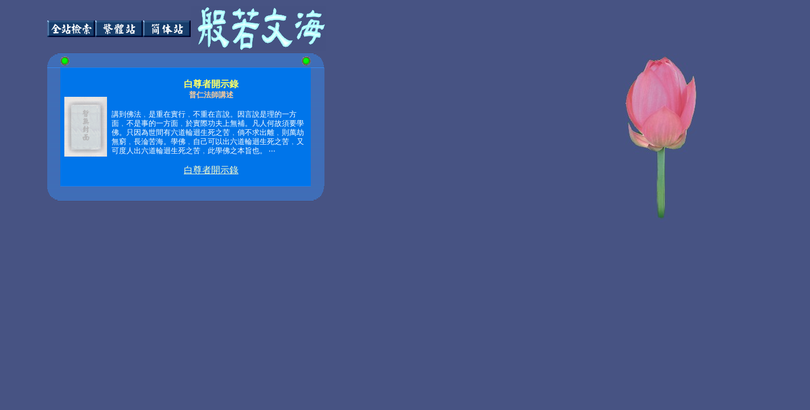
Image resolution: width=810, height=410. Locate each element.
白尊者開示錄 (211, 170)
